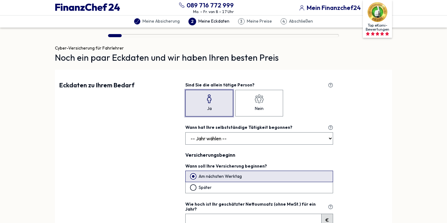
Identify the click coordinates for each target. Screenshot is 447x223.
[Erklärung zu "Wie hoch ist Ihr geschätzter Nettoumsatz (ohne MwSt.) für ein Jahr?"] (330, 206)
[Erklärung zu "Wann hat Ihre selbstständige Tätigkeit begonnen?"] (330, 127)
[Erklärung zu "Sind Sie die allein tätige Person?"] (330, 85)
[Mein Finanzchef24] (329, 7)
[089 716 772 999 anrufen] (205, 4)
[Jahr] (259, 138)
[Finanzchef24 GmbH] (87, 7)
